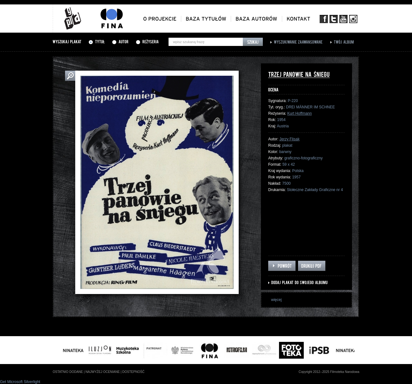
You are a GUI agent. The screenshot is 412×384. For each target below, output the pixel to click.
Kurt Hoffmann (299, 113)
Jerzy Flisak (289, 139)
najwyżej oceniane (102, 372)
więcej (276, 300)
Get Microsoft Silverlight (20, 382)
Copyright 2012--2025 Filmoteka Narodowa (329, 372)
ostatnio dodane (68, 372)
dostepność (133, 372)
